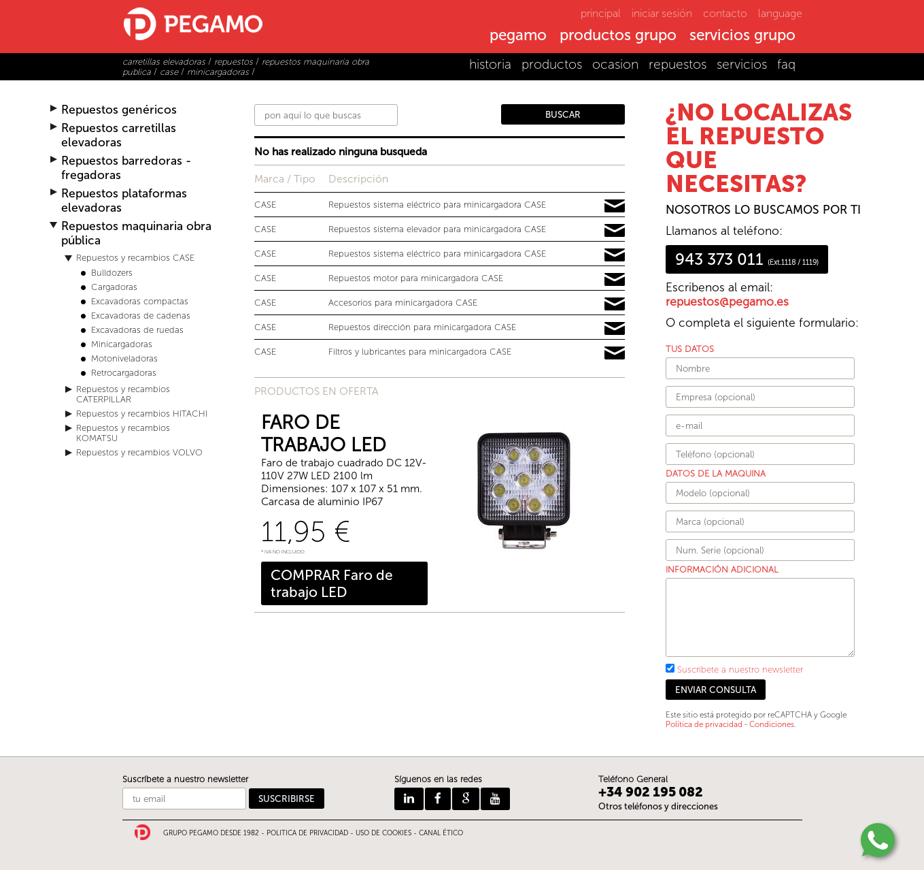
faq (786, 64)
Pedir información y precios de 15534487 (614, 304)
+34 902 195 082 (650, 792)
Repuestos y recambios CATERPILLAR (123, 394)
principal (601, 13)
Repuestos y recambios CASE (135, 258)
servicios (742, 64)
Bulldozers (112, 273)
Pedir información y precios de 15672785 (614, 255)
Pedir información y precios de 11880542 (614, 206)
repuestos (677, 64)
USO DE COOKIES (383, 833)
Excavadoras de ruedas (137, 330)
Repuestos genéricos (119, 110)
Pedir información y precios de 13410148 (614, 329)
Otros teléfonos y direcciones (658, 806)
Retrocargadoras (123, 373)
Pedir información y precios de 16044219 (614, 353)
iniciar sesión (662, 13)
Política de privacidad (704, 724)
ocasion (615, 64)
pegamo (518, 36)
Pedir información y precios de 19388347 (614, 280)
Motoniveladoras (124, 358)
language (780, 13)
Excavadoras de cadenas (140, 315)
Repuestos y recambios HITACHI (141, 413)
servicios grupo (742, 36)
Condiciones (771, 724)
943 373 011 (747, 259)
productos (551, 64)
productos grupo (618, 36)
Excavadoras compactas (139, 301)
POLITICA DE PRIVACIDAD (307, 833)
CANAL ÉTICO (441, 833)
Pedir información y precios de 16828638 (614, 231)
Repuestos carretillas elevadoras (118, 135)
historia (490, 64)
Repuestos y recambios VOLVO (139, 452)
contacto (725, 13)
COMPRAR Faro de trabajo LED (332, 583)
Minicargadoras (121, 344)
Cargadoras (114, 287)
